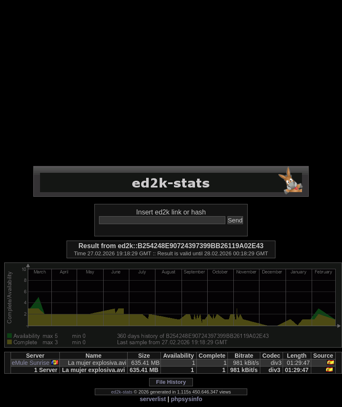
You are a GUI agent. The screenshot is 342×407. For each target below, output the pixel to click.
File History (171, 382)
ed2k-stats (122, 391)
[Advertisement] (79, 83)
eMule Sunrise (31, 362)
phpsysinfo (187, 399)
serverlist (153, 399)
